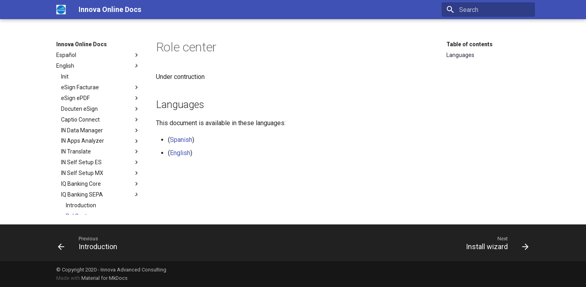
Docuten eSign (100, 108)
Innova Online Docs (81, 44)
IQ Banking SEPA (100, 194)
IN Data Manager (100, 130)
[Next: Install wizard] (494, 242)
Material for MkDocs (104, 278)
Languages (460, 55)
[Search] (488, 9)
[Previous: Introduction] (89, 242)
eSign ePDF (100, 98)
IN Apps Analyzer (100, 141)
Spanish (181, 140)
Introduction (81, 205)
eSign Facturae (100, 87)
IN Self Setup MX (100, 173)
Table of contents (469, 44)
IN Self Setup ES (100, 162)
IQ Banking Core (100, 183)
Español (98, 55)
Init (65, 76)
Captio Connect (100, 119)
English (98, 65)
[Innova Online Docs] (61, 10)
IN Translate (100, 151)
